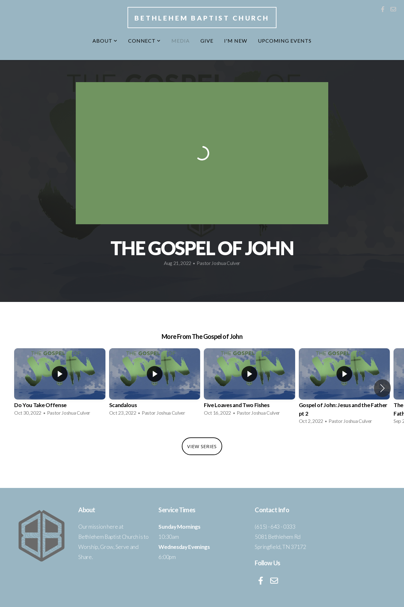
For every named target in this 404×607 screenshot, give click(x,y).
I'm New (235, 41)
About (104, 41)
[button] (382, 388)
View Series (202, 446)
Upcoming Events (285, 41)
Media (180, 41)
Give (206, 41)
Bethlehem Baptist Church (202, 18)
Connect (144, 41)
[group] (59, 384)
